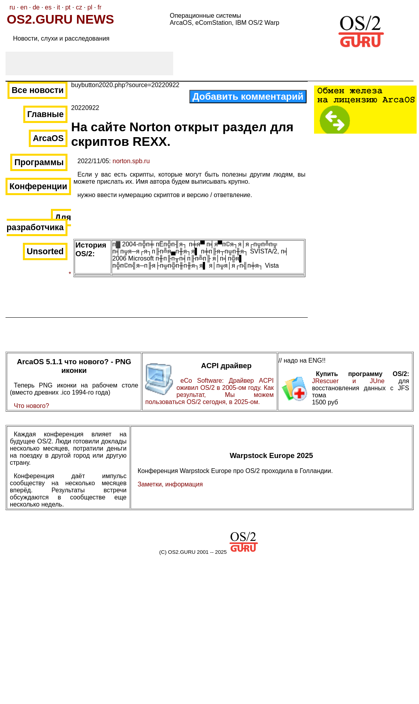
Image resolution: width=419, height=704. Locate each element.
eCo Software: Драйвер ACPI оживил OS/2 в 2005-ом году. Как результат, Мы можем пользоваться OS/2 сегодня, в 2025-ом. (209, 391)
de (36, 7)
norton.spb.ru (131, 161)
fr (99, 7)
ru (12, 7)
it (58, 7)
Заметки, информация (170, 484)
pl (89, 7)
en (24, 7)
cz (79, 7)
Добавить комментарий (248, 96)
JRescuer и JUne (355, 381)
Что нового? (31, 405)
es (48, 7)
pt (67, 7)
